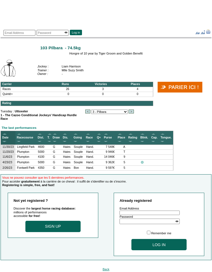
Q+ (99, 137)
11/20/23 (8, 151)
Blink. (144, 137)
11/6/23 (7, 156)
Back (106, 269)
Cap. (154, 137)
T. (48, 137)
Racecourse (25, 137)
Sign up (53, 226)
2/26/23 (7, 167)
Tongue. (165, 137)
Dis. (65, 137)
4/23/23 (7, 162)
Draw (56, 137)
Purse (108, 137)
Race (89, 137)
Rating (132, 137)
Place (121, 137)
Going (77, 137)
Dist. (41, 137)
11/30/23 (8, 146)
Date (5, 137)
